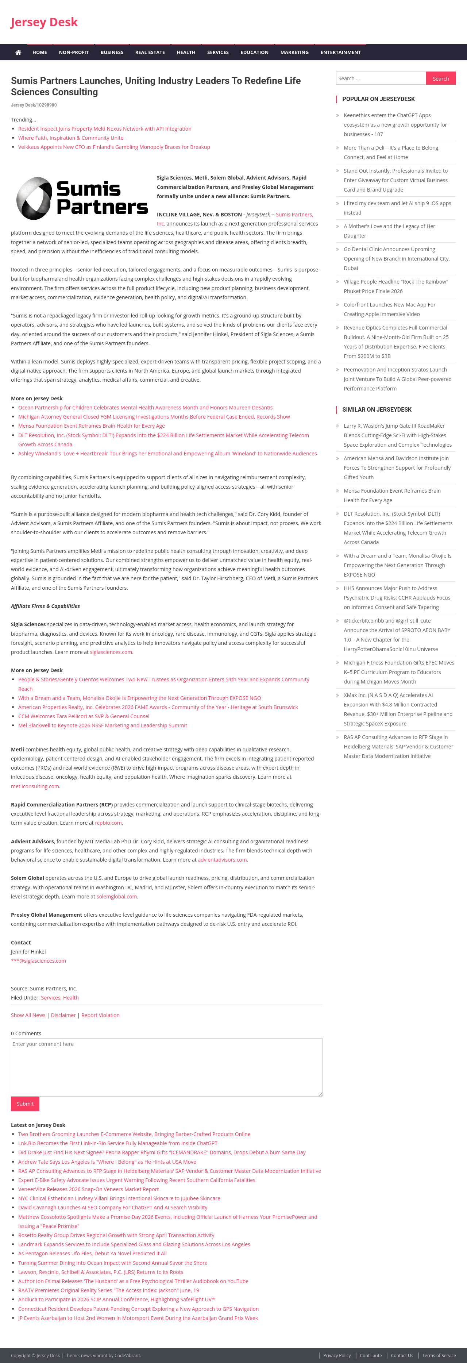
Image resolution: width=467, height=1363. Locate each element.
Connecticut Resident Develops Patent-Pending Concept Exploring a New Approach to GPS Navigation (138, 1308)
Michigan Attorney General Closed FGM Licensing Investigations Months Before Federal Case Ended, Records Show (154, 416)
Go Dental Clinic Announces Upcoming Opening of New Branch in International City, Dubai (397, 259)
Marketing (295, 52)
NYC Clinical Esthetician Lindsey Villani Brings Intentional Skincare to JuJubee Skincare (119, 1198)
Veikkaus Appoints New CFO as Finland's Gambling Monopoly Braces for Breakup (114, 146)
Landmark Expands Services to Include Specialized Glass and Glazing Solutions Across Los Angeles (134, 1244)
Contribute (371, 1355)
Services (218, 52)
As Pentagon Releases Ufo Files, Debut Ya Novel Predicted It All (92, 1253)
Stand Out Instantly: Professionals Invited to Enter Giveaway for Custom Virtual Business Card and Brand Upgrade (396, 180)
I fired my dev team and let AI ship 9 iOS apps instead (397, 208)
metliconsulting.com (35, 786)
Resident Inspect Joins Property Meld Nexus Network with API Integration (105, 128)
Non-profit (74, 52)
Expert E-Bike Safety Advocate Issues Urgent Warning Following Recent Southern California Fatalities (136, 1180)
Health (186, 52)
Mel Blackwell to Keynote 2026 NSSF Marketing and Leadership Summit (102, 725)
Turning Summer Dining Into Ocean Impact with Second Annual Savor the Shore (113, 1262)
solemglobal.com (117, 896)
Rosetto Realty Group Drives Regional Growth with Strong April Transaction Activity (116, 1235)
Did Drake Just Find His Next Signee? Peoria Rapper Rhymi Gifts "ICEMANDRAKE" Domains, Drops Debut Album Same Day (162, 1152)
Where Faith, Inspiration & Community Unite (70, 137)
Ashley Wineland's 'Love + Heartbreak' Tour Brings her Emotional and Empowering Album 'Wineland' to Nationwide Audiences (167, 453)
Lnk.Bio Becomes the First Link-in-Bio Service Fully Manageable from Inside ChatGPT (117, 1143)
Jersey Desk (44, 22)
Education (254, 52)
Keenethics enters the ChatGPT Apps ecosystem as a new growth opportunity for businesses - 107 (395, 125)
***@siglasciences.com (38, 960)
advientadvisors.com (222, 859)
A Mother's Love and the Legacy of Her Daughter (389, 231)
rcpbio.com (108, 822)
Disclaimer (63, 1015)
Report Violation (100, 1015)
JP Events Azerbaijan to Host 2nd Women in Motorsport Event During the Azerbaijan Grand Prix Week (138, 1317)
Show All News (28, 1015)
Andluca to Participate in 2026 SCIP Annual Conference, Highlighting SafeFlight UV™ (117, 1299)
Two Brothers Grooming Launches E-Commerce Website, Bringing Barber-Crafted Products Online (134, 1134)
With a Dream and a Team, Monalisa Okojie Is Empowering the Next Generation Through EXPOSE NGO (139, 697)
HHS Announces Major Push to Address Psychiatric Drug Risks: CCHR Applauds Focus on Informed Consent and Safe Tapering (397, 598)
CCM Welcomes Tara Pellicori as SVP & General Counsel (84, 716)
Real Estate (150, 52)
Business (112, 52)
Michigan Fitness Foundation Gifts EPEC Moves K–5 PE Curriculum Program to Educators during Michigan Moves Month (399, 672)
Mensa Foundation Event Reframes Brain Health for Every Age (91, 425)
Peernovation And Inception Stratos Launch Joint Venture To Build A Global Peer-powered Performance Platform (398, 379)
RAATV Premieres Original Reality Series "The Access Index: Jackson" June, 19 (108, 1290)
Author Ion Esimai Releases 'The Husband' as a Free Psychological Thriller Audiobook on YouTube (133, 1281)
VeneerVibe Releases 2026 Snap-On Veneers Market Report (88, 1189)
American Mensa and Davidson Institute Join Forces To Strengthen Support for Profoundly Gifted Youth (397, 468)
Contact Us (402, 1355)
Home (39, 52)
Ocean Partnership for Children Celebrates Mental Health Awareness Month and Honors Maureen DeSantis (145, 407)
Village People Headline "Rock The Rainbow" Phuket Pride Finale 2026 (396, 286)
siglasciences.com (111, 651)
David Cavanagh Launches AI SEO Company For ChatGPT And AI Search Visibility (113, 1207)
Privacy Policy (337, 1355)
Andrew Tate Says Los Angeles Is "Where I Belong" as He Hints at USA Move (107, 1161)
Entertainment (341, 52)
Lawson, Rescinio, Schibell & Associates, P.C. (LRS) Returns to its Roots (100, 1271)
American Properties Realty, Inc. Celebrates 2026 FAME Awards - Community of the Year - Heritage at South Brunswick (158, 707)
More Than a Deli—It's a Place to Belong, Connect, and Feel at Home (392, 152)
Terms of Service (439, 1355)
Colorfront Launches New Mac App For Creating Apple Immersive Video (390, 309)
